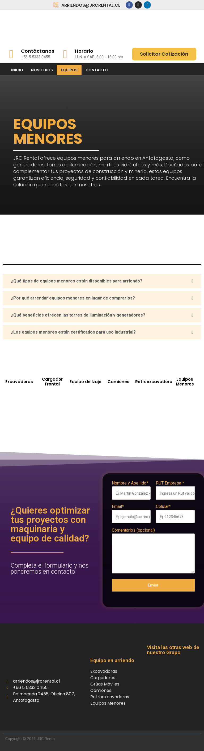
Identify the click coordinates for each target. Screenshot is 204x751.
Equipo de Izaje (85, 381)
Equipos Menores (185, 381)
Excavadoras (19, 381)
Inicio (17, 70)
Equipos (69, 70)
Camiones (118, 381)
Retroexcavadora (153, 381)
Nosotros (42, 70)
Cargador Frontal (52, 381)
